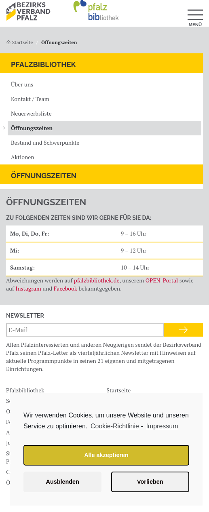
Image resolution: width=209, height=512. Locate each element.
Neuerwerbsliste (31, 113)
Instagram (28, 288)
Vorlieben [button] (150, 481)
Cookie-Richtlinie (115, 426)
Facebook (65, 288)
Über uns (22, 84)
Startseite (19, 42)
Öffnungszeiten (32, 128)
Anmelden (183, 330)
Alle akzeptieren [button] (106, 455)
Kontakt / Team (30, 99)
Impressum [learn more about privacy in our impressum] (162, 426)
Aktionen (22, 157)
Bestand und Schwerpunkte (45, 142)
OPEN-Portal (162, 280)
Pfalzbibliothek (43, 64)
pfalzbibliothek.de (97, 280)
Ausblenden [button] (62, 481)
